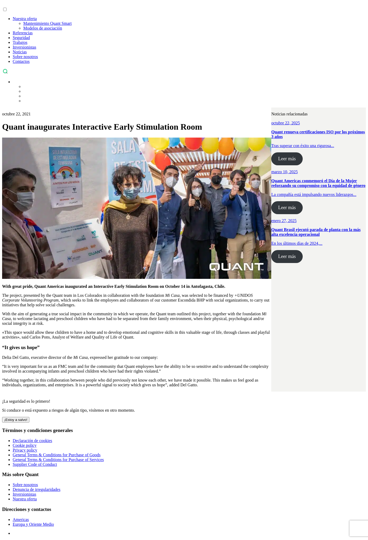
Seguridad (21, 37)
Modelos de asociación (42, 28)
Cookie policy (24, 445)
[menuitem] (15, 81)
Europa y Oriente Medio (33, 524)
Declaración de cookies (32, 440)
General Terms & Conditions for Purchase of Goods (56, 455)
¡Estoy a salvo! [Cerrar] (15, 420)
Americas (21, 519)
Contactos (21, 61)
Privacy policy (25, 450)
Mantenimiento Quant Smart (47, 23)
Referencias (23, 33)
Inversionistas (24, 47)
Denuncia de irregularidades (36, 489)
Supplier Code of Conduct (35, 464)
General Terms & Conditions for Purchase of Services (58, 459)
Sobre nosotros (25, 56)
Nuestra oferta (25, 18)
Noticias (20, 52)
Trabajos (20, 42)
